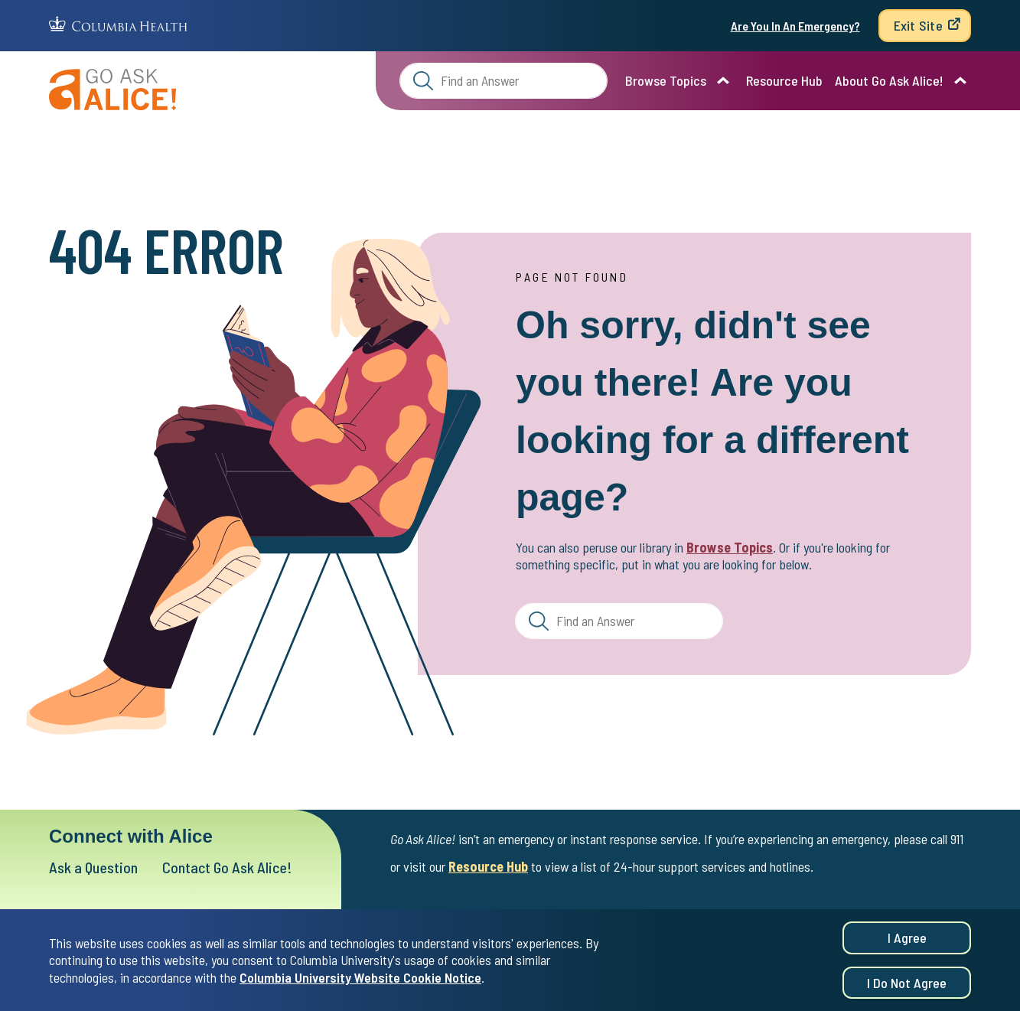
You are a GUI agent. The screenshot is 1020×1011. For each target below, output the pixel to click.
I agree (907, 939)
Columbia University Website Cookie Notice (360, 979)
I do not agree (907, 985)
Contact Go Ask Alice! (227, 867)
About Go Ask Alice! (889, 80)
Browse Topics (665, 80)
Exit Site (918, 25)
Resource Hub (784, 80)
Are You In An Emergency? (795, 25)
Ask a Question (93, 867)
